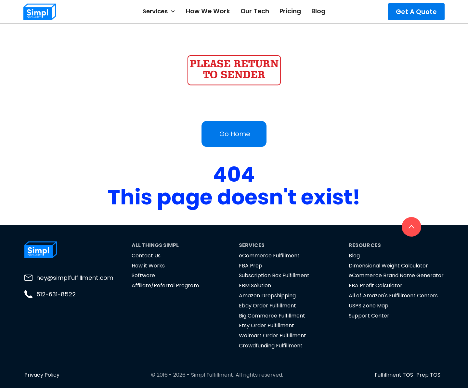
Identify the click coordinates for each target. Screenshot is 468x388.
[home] (58, 12)
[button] (159, 11)
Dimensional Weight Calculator (388, 265)
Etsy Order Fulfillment (266, 325)
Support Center (369, 315)
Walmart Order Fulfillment (272, 335)
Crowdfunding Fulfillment (271, 345)
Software (143, 275)
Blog (318, 11)
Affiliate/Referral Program (165, 285)
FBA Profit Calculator (375, 285)
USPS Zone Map (368, 305)
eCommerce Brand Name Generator (396, 275)
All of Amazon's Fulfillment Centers (393, 295)
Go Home (234, 133)
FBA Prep (250, 265)
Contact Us (146, 255)
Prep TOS (428, 375)
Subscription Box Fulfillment (274, 275)
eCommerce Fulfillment (269, 255)
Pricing (290, 11)
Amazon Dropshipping (267, 295)
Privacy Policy (41, 375)
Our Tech (254, 11)
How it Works (148, 265)
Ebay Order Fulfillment (267, 305)
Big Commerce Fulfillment (272, 315)
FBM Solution (255, 285)
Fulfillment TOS (394, 375)
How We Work (208, 11)
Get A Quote (416, 11)
